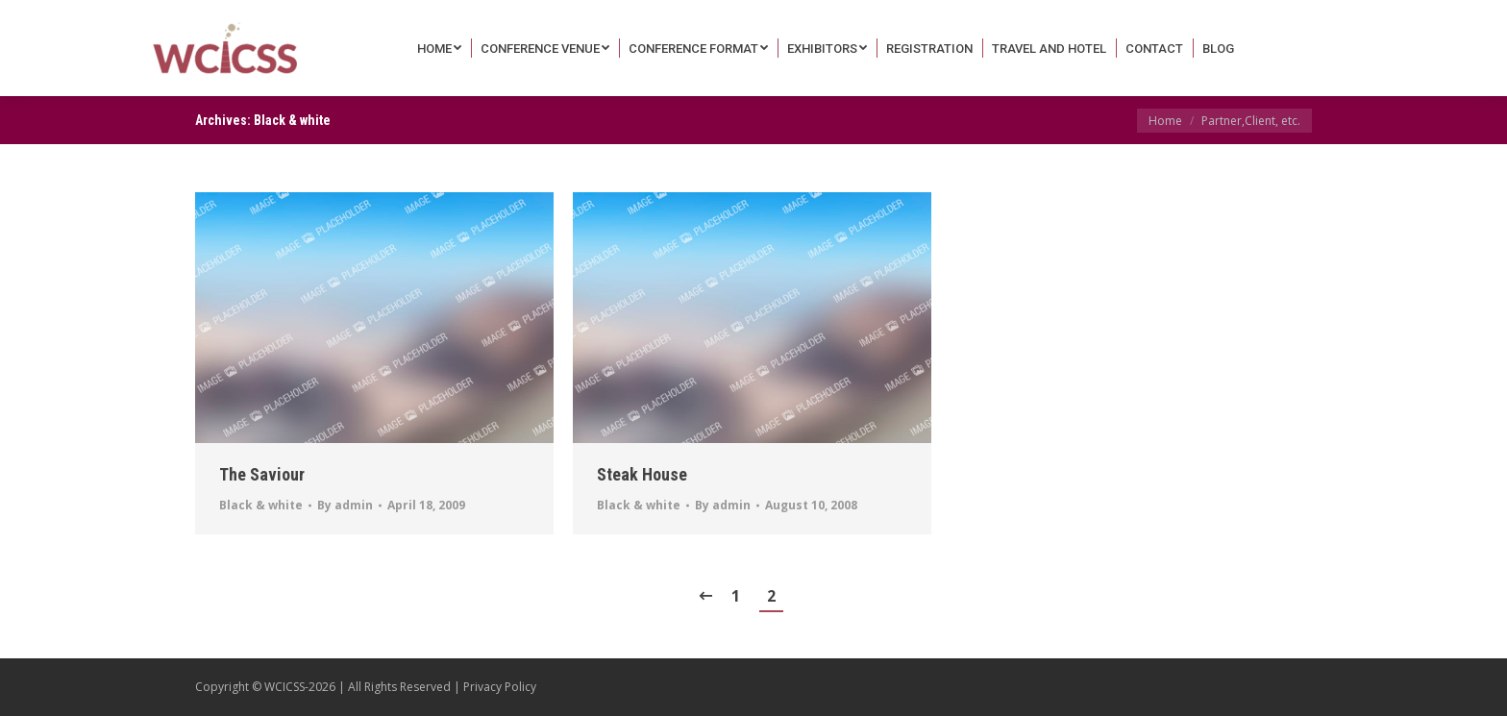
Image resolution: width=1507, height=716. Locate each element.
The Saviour (262, 474)
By (345, 505)
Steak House (642, 474)
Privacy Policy (499, 687)
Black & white (261, 505)
